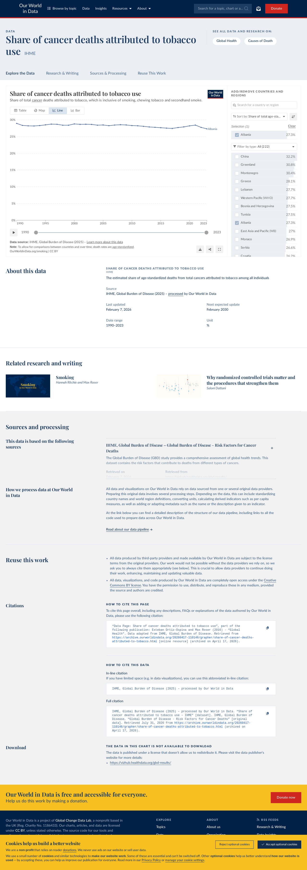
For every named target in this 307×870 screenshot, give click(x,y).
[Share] (210, 249)
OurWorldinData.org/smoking (29, 251)
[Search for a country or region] (264, 105)
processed (175, 294)
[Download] (200, 249)
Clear (292, 126)
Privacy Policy (151, 860)
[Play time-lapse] (14, 233)
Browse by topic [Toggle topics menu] (62, 8)
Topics (160, 832)
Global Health (227, 41)
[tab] (20, 111)
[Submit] (246, 8)
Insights (101, 8)
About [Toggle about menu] (144, 8)
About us (213, 832)
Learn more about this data (105, 242)
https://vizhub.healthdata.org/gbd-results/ (140, 768)
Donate (276, 8)
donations (69, 850)
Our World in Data (30, 8)
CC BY (54, 251)
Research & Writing (62, 73)
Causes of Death (260, 41)
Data (86, 8)
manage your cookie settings (184, 860)
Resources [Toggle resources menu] (122, 8)
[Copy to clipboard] (262, 628)
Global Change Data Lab (73, 826)
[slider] (36, 233)
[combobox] (223, 8)
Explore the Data (20, 73)
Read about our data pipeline (129, 529)
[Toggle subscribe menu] (258, 8)
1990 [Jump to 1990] (25, 232)
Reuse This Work (152, 73)
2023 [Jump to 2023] (217, 232)
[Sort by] (259, 117)
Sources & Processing (108, 73)
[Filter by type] (264, 147)
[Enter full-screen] (219, 249)
